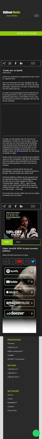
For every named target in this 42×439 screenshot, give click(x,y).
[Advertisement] (21, 5)
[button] (36, 433)
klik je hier (20, 153)
